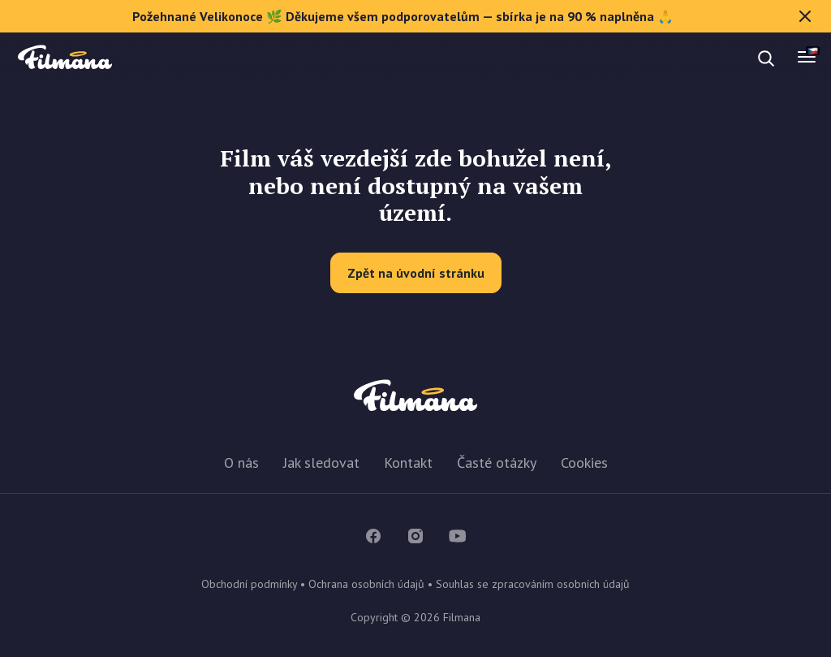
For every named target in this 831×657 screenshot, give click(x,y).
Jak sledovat (321, 462)
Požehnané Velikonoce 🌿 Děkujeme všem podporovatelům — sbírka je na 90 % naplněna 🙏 (474, 16)
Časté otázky (496, 462)
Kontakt (408, 462)
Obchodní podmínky (249, 584)
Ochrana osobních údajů (366, 584)
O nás (241, 462)
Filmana (65, 58)
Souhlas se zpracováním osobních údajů (533, 584)
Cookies (584, 462)
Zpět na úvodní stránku (415, 273)
